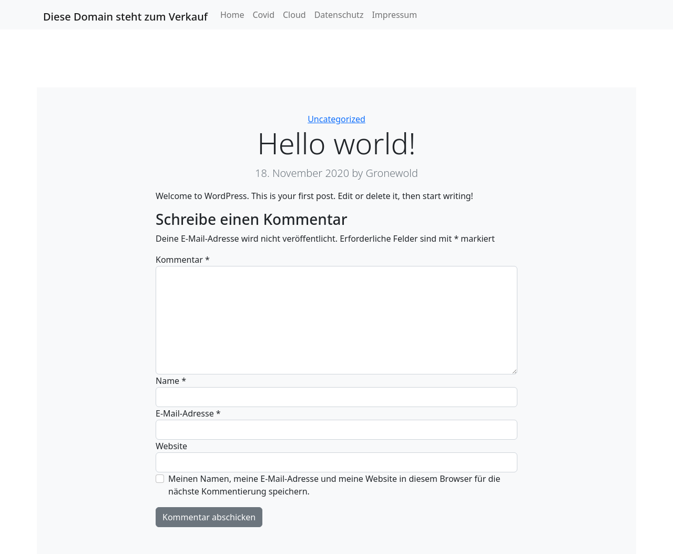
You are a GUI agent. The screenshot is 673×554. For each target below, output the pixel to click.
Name (171, 381)
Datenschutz (339, 15)
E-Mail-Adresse (188, 413)
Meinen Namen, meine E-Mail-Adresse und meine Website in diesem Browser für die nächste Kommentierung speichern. (334, 485)
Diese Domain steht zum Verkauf (125, 16)
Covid (263, 15)
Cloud (294, 15)
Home (232, 15)
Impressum (394, 15)
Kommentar (183, 259)
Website (171, 446)
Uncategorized (336, 119)
